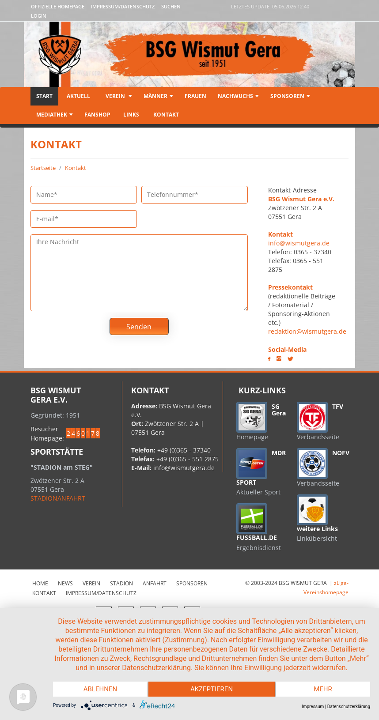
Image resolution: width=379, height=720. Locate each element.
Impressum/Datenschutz (123, 6)
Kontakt (165, 114)
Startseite (43, 168)
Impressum (313, 706)
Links (131, 114)
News (65, 583)
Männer (158, 96)
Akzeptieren (211, 689)
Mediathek (54, 114)
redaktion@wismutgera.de (307, 331)
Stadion (121, 583)
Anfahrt (155, 583)
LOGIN (38, 15)
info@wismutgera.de (299, 243)
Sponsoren (290, 96)
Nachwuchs (238, 96)
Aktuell (78, 96)
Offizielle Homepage (57, 6)
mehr (323, 689)
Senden (139, 327)
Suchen (171, 6)
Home (40, 583)
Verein (118, 96)
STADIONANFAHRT (57, 498)
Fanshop (97, 114)
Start (44, 96)
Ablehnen (100, 689)
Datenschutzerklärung (348, 706)
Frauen (195, 96)
